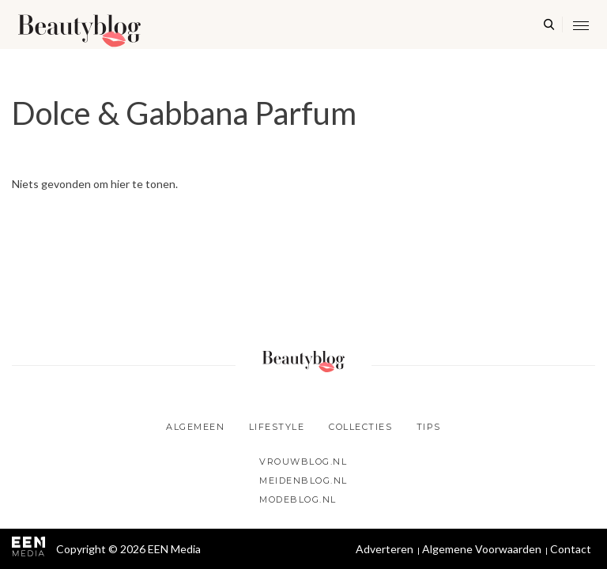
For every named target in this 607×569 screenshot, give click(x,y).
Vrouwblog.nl (303, 461)
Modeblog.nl (298, 499)
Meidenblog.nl (303, 480)
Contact (570, 549)
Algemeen (195, 426)
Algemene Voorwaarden (481, 549)
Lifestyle (277, 426)
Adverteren (384, 549)
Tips (429, 426)
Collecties (360, 426)
